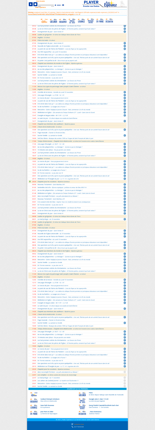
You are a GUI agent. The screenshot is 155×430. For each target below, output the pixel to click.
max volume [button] (63, 5)
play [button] (31, 4)
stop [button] (35, 4)
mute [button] (56, 5)
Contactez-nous (79, 424)
